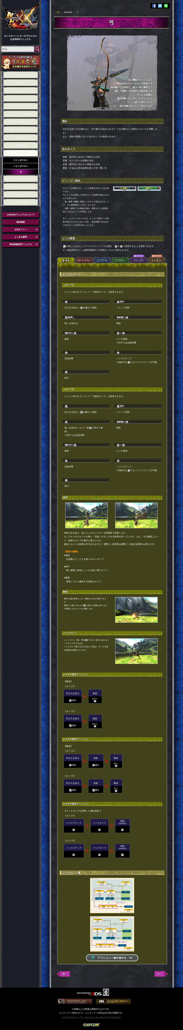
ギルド (66, 259)
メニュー (20, 90)
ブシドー (120, 259)
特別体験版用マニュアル (20, 244)
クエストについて (20, 98)
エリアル (102, 259)
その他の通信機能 (20, 202)
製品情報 (21, 222)
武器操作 (20, 137)
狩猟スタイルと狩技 (20, 129)
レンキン (157, 259)
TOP (58, 12)
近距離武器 (21, 145)
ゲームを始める (21, 75)
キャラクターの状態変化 (21, 114)
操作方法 (20, 82)
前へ (65, 974)
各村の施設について (20, 186)
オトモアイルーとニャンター (21, 179)
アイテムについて (20, 106)
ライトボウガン (20, 160)
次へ (159, 974)
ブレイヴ (138, 259)
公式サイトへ (20, 229)
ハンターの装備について (21, 122)
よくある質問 (20, 237)
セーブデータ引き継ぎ (20, 62)
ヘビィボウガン (20, 166)
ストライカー (84, 259)
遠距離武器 (21, 153)
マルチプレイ (21, 194)
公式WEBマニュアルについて (20, 214)
